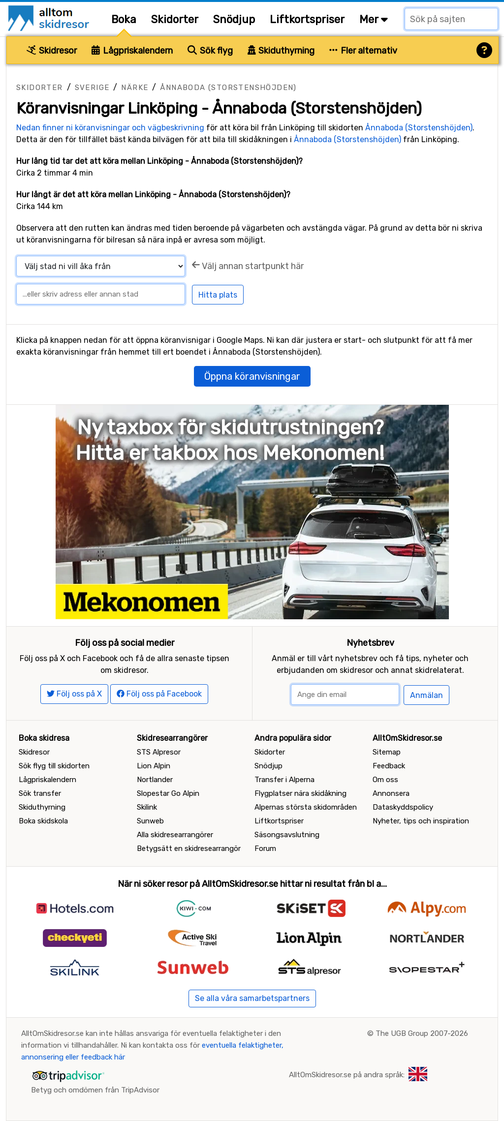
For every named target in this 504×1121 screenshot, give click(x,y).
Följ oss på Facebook (159, 693)
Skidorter (174, 19)
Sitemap (387, 752)
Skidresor (52, 50)
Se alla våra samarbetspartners (252, 998)
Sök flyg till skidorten (54, 765)
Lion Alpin (153, 765)
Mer (373, 19)
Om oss (385, 779)
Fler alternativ (363, 50)
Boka (123, 19)
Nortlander (155, 779)
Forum (265, 848)
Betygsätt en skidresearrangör (189, 848)
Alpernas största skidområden (305, 807)
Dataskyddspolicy (403, 807)
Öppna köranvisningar (252, 376)
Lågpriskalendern (132, 50)
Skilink (147, 807)
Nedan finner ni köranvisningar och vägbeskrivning (110, 127)
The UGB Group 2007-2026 (422, 1033)
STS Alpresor (159, 752)
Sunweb (150, 821)
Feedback (389, 765)
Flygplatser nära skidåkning (300, 793)
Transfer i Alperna (284, 779)
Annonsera (391, 793)
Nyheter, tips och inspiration (421, 821)
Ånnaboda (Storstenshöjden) (228, 87)
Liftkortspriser (307, 19)
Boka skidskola (43, 821)
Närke (134, 87)
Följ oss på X (74, 693)
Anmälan (426, 695)
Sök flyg (210, 50)
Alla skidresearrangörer (175, 834)
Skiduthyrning (281, 50)
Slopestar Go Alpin (168, 793)
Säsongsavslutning (286, 834)
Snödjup (234, 19)
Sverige (92, 87)
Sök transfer (40, 793)
